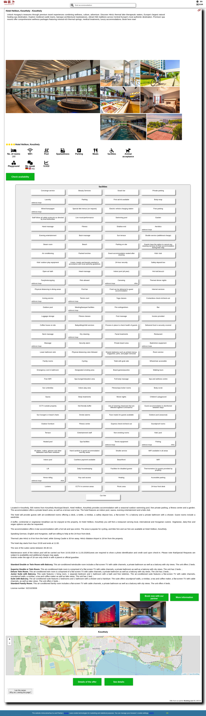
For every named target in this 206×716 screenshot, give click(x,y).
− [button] (9, 643)
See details (118, 682)
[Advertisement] (103, 40)
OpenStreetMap (194, 674)
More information (184, 597)
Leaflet (184, 674)
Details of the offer (87, 682)
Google (66, 713)
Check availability (20, 177)
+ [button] (9, 639)
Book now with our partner (154, 597)
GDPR (151, 713)
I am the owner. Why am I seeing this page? (20, 691)
